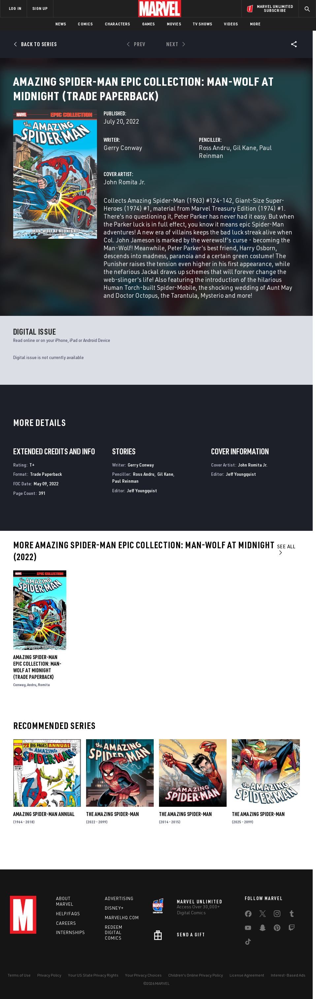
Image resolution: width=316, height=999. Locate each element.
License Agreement (247, 975)
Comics (85, 23)
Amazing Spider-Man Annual (44, 836)
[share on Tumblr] (291, 915)
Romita (44, 707)
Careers (66, 923)
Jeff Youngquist (142, 513)
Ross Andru (214, 170)
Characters (117, 23)
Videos (231, 23)
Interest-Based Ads (288, 975)
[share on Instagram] (277, 915)
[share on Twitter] (262, 915)
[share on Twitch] (291, 929)
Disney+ (114, 908)
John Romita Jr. (124, 204)
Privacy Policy (49, 975)
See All (286, 571)
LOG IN (15, 8)
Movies (174, 23)
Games (148, 23)
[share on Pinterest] (277, 929)
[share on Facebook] (248, 915)
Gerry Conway (123, 170)
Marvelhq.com (122, 917)
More (255, 23)
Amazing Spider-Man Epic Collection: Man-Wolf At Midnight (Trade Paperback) (37, 689)
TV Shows (202, 23)
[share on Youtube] (248, 929)
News (60, 23)
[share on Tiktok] (248, 943)
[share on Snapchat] (262, 929)
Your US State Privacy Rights (93, 975)
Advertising (119, 898)
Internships (70, 932)
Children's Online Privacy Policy (195, 975)
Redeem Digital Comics (113, 932)
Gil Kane (244, 170)
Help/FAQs (68, 913)
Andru (31, 707)
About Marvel (64, 901)
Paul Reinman (125, 503)
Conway (19, 707)
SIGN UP (39, 8)
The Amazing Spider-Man (112, 836)
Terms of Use (19, 975)
